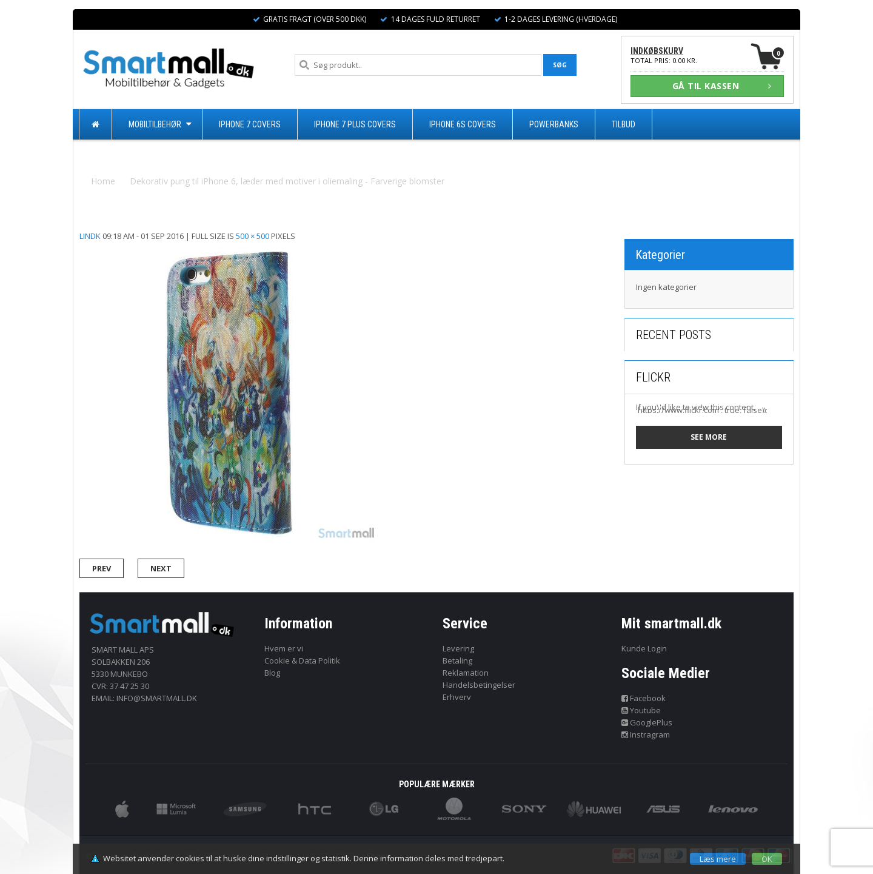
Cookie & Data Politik (302, 660)
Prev (101, 568)
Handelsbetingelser (479, 684)
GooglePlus (647, 722)
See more (709, 437)
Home (103, 181)
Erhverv (457, 696)
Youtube (641, 710)
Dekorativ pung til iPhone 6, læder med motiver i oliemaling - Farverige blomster (287, 181)
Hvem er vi (283, 648)
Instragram (646, 734)
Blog (272, 672)
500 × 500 (252, 235)
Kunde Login (644, 648)
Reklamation (466, 672)
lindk (90, 235)
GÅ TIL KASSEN (722, 86)
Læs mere (718, 858)
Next (161, 568)
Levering (458, 648)
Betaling (457, 660)
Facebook (643, 698)
